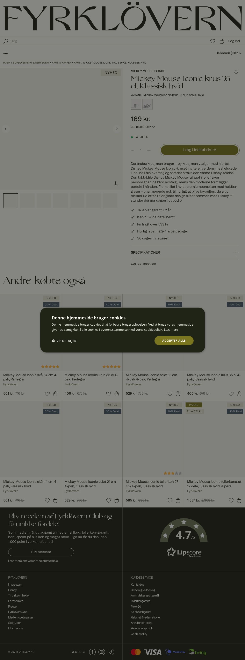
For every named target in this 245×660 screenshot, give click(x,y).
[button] (64, 340)
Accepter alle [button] (174, 340)
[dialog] (122, 330)
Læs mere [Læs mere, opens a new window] (171, 329)
